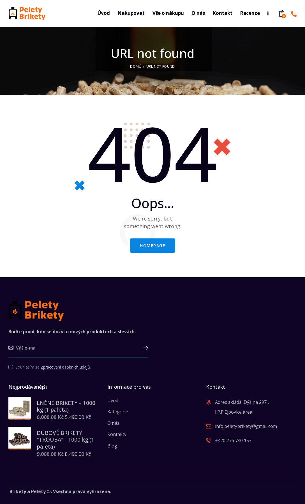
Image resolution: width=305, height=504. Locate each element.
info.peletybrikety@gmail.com (246, 426)
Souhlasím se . (53, 367)
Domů (135, 66)
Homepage (152, 245)
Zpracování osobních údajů (65, 367)
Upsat (144, 348)
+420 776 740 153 (233, 440)
